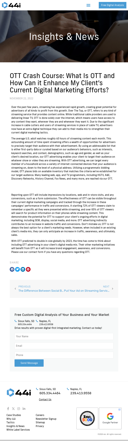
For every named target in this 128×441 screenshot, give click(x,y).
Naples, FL (45, 321)
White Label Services (18, 429)
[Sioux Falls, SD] (16, 321)
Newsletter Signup (46, 418)
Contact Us (45, 399)
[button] (88, 5)
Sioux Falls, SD (26, 321)
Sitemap (40, 421)
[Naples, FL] (37, 321)
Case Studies (13, 414)
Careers (40, 414)
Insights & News (15, 425)
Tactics (10, 421)
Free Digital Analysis (112, 5)
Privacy (40, 425)
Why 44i (11, 418)
